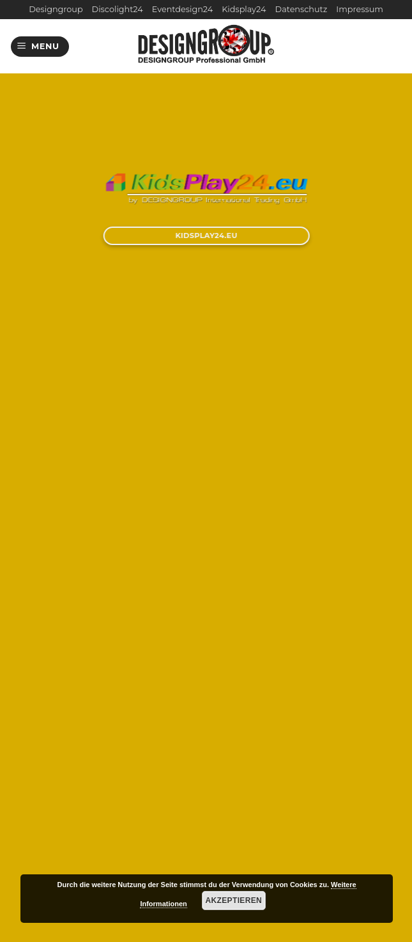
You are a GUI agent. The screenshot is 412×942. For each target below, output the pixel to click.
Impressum (359, 9)
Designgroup (55, 9)
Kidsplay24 (244, 9)
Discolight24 (117, 9)
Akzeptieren (234, 900)
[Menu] (40, 46)
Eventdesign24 (182, 9)
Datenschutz (301, 9)
